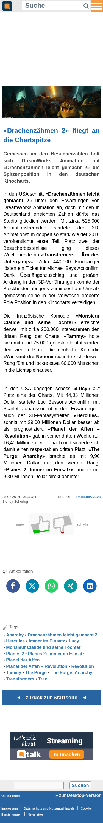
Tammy (13, 672)
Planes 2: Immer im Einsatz (56, 653)
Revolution (82, 666)
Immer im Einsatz (47, 641)
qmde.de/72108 (88, 497)
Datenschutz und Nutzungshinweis (49, 808)
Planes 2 (15, 653)
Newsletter (35, 814)
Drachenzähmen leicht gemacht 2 (62, 635)
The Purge (36, 672)
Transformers (20, 679)
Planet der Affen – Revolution (36, 666)
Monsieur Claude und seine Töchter (43, 647)
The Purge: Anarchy (71, 672)
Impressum (9, 808)
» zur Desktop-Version (78, 795)
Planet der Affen (23, 660)
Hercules (15, 641)
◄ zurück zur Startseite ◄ (51, 697)
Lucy (74, 641)
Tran (43, 679)
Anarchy (15, 635)
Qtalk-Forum (10, 795)
